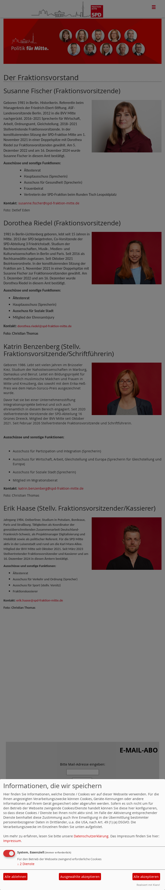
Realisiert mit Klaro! (148, 885)
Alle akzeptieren (146, 876)
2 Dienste (25, 864)
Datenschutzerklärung (91, 836)
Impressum (12, 840)
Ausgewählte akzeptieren (80, 876)
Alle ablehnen (15, 876)
